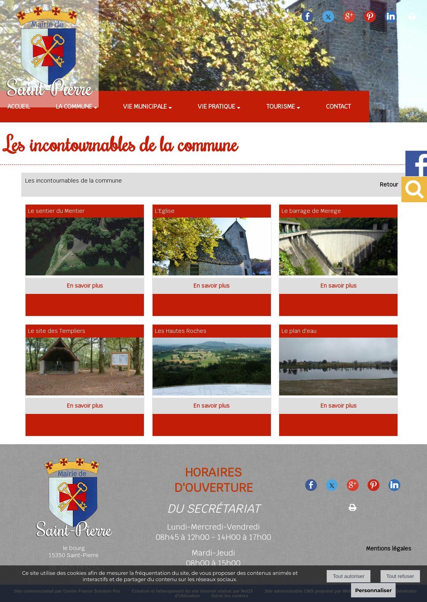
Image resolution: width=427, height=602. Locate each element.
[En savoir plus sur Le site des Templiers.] (85, 406)
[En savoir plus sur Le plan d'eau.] (338, 406)
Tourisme (280, 106)
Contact (338, 106)
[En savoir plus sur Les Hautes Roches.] (212, 406)
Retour (389, 184)
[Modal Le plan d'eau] (340, 393)
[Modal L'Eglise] (214, 273)
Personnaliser (373, 590)
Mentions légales (388, 548)
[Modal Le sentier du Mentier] (87, 273)
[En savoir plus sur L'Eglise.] (212, 286)
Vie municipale (145, 106)
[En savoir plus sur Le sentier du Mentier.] (85, 286)
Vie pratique (216, 106)
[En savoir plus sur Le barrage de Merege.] (338, 286)
